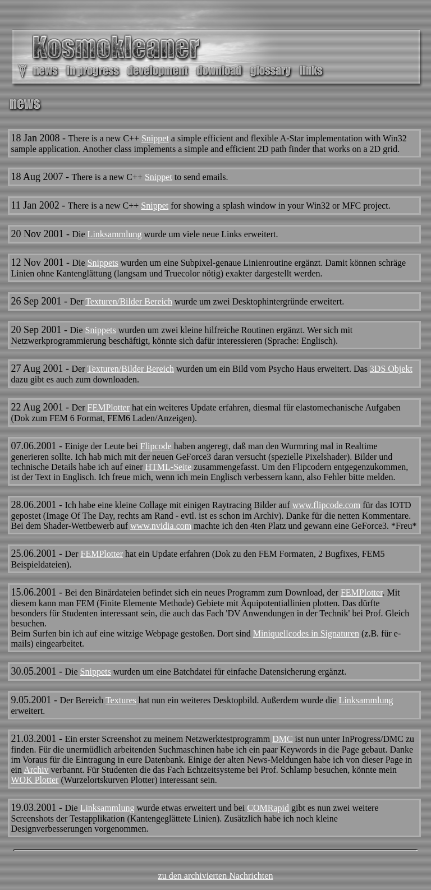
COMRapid (268, 808)
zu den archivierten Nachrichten (215, 875)
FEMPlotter (108, 407)
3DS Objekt (391, 368)
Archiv (36, 769)
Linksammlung (115, 234)
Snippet (155, 138)
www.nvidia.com (160, 526)
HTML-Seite (168, 467)
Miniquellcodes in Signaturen (306, 633)
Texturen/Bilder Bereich (128, 301)
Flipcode (156, 446)
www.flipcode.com (326, 505)
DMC (282, 739)
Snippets (103, 263)
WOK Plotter (35, 780)
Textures (121, 700)
